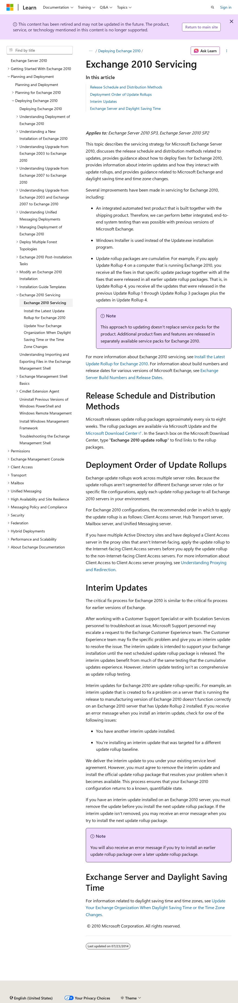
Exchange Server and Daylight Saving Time (125, 108)
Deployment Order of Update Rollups (121, 94)
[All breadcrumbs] (90, 51)
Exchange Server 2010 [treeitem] (29, 60)
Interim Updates (103, 101)
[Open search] (212, 7)
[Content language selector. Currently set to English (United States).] (31, 998)
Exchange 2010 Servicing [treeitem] (45, 302)
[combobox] (39, 50)
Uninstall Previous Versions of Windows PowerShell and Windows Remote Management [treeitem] (45, 406)
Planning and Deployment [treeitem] (36, 84)
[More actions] (227, 51)
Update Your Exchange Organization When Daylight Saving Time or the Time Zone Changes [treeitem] (47, 336)
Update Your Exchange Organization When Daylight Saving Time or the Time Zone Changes (155, 907)
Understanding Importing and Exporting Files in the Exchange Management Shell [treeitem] (45, 361)
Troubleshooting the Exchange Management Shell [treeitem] (44, 439)
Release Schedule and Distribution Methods (126, 87)
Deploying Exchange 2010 (119, 50)
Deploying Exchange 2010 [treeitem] (40, 108)
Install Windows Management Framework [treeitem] (44, 425)
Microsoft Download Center (112, 433)
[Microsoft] (10, 7)
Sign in (226, 7)
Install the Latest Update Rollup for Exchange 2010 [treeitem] (44, 314)
